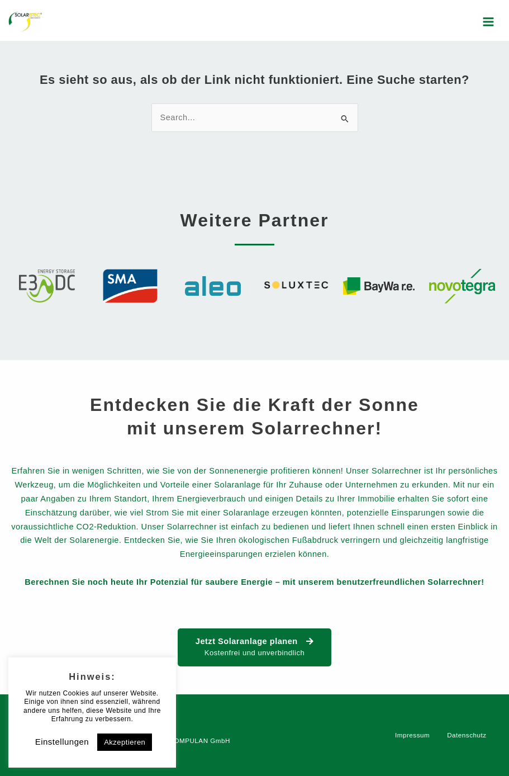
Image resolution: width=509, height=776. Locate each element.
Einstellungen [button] (62, 741)
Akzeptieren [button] (124, 742)
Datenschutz (466, 735)
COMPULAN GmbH (199, 740)
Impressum (412, 735)
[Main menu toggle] (488, 22)
